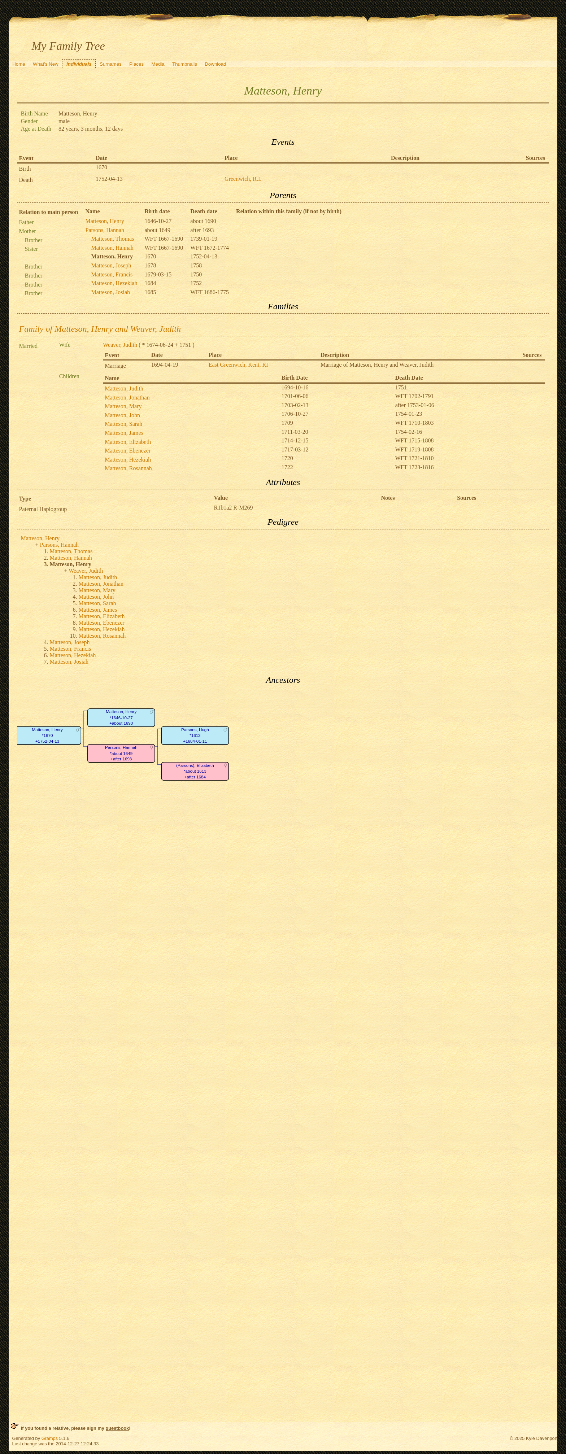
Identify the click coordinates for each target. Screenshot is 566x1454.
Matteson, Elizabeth (128, 442)
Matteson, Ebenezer (128, 450)
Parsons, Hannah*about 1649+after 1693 (121, 753)
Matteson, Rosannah (128, 468)
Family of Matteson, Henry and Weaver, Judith (100, 328)
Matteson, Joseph (111, 265)
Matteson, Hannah (112, 248)
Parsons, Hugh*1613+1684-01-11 (195, 735)
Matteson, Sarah (123, 424)
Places (136, 64)
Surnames (111, 64)
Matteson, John (122, 415)
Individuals (79, 64)
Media (157, 64)
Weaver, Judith (120, 345)
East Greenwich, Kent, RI (238, 365)
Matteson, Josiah (110, 292)
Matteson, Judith (124, 388)
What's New (45, 64)
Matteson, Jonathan (127, 397)
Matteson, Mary (123, 406)
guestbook (117, 1428)
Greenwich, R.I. (243, 179)
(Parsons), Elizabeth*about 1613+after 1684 (195, 771)
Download (215, 64)
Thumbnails (184, 64)
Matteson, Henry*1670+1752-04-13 (47, 735)
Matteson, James (124, 433)
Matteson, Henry (105, 221)
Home (18, 64)
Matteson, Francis (112, 274)
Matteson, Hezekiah (114, 283)
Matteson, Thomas (112, 239)
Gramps (50, 1438)
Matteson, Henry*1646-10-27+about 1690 (121, 717)
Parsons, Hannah (105, 230)
